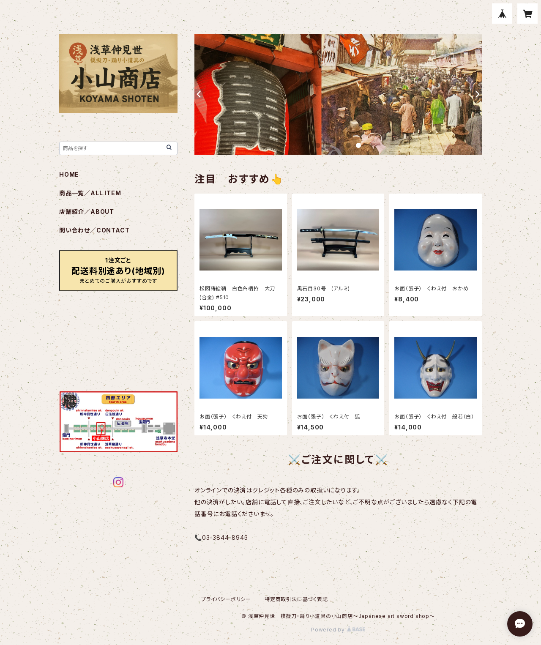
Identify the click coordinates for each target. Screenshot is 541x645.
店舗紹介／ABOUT (86, 211)
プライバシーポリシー (226, 599)
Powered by (338, 629)
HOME (69, 174)
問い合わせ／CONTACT (94, 230)
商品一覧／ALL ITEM (90, 193)
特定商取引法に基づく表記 (296, 599)
